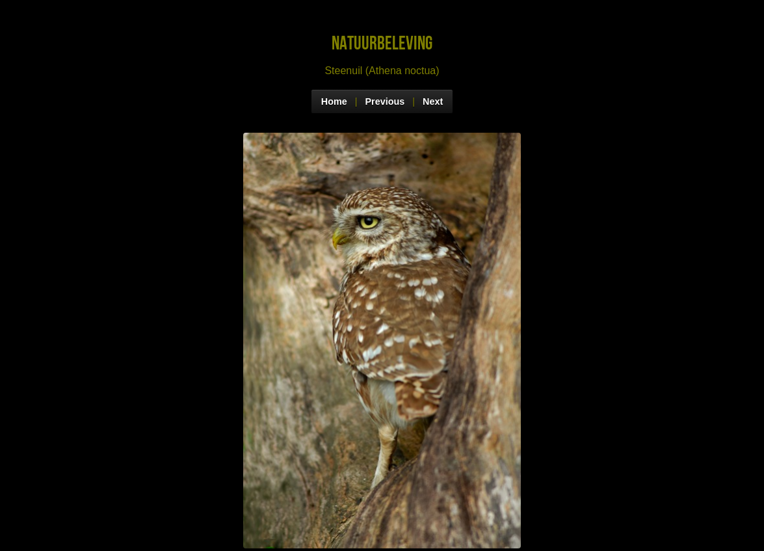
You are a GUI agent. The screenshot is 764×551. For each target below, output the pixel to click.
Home (334, 101)
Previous (384, 101)
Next (433, 101)
